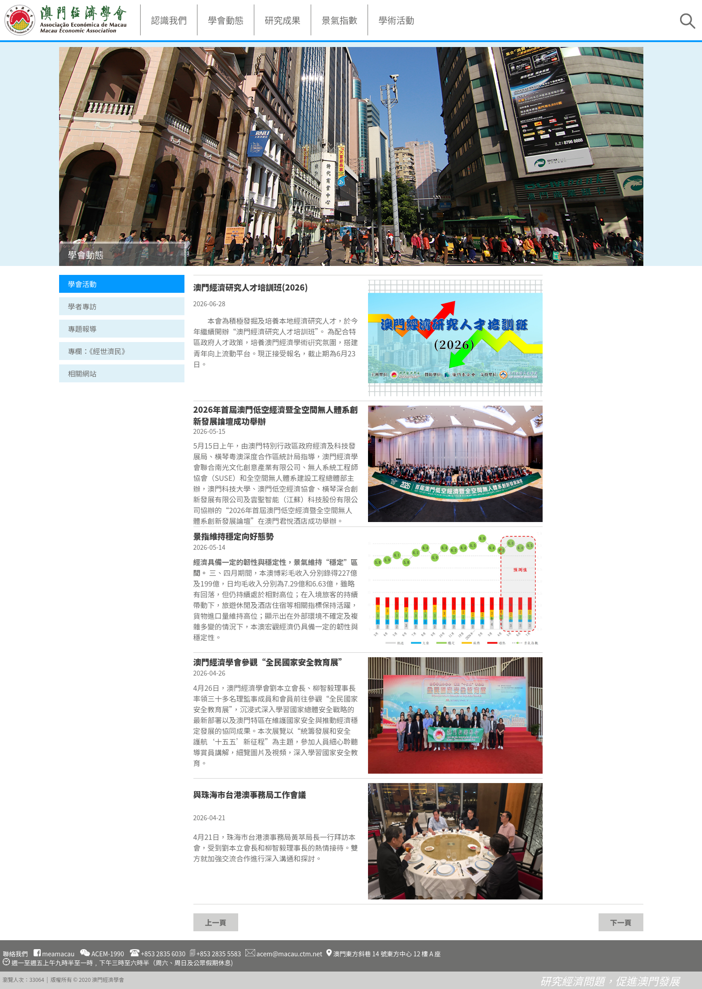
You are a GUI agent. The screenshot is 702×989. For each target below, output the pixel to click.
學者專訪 (82, 306)
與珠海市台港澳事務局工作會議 (249, 794)
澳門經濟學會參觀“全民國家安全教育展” (270, 662)
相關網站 (82, 373)
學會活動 (82, 283)
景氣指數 (339, 19)
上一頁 (215, 922)
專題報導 (82, 328)
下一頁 (620, 922)
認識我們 (169, 19)
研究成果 (282, 19)
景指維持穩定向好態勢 (233, 536)
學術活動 (396, 19)
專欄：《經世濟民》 (98, 351)
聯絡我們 (15, 953)
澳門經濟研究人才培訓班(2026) (250, 287)
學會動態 (226, 19)
